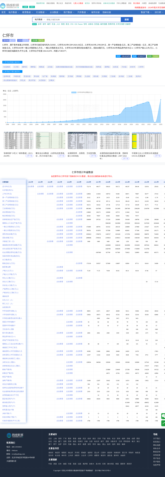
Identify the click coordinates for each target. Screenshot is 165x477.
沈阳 (64, 441)
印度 (69, 464)
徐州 (108, 444)
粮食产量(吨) (7, 369)
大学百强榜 (120, 24)
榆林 (123, 444)
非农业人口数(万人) (9, 285)
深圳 (60, 438)
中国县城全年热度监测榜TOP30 (152, 7)
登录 (32, 7)
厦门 (60, 441)
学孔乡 (22, 80)
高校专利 (68, 3)
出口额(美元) (7, 260)
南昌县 (137, 453)
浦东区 (50, 453)
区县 (53, 24)
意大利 (98, 464)
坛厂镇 (44, 76)
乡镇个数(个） (7, 413)
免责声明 (156, 465)
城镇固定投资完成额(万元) (12, 245)
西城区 (83, 453)
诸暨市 (96, 455)
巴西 (104, 464)
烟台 (99, 444)
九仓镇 (87, 76)
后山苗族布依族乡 (10, 80)
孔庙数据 (161, 3)
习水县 (124, 67)
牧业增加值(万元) (8, 216)
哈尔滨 (96, 441)
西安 (138, 438)
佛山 (74, 444)
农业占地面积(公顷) (9, 384)
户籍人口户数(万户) (9, 274)
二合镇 (129, 76)
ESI (76, 24)
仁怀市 (141, 67)
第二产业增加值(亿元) (10, 201)
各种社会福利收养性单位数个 (13, 388)
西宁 (55, 444)
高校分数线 (50, 3)
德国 (64, 464)
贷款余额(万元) (7, 238)
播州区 (24, 67)
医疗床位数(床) (7, 333)
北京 (50, 438)
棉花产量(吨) (7, 377)
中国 (50, 464)
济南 (128, 438)
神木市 (64, 455)
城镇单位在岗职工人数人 (11, 358)
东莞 (89, 444)
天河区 (77, 453)
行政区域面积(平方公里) (11, 421)
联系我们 (156, 442)
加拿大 (91, 464)
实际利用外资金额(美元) (11, 256)
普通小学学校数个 (9, 322)
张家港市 (117, 453)
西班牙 (129, 464)
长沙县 (57, 455)
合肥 (133, 438)
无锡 (69, 444)
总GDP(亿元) (7, 186)
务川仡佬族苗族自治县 (84, 67)
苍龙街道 (27, 76)
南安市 (103, 455)
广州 (64, 438)
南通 (84, 444)
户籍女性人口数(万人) (10, 293)
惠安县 (109, 455)
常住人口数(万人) (8, 278)
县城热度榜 (152, 3)
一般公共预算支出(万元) (11, 230)
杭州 (89, 438)
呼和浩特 (127, 441)
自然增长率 (6, 307)
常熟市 (131, 453)
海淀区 (57, 453)
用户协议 (156, 458)
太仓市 (83, 455)
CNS (71, 24)
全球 (39, 24)
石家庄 (80, 441)
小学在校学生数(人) (9, 314)
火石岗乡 (42, 80)
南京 (94, 438)
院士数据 (136, 3)
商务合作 (156, 448)
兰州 (120, 441)
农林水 (90, 24)
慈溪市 (109, 453)
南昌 (74, 441)
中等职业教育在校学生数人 (12, 318)
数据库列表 (40, 3)
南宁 (102, 441)
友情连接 (156, 455)
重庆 (69, 438)
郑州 (118, 438)
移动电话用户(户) (8, 402)
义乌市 (70, 455)
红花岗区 (7, 67)
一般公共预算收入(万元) (11, 227)
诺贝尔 (87, 3)
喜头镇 (95, 76)
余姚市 (122, 455)
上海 (55, 438)
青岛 (108, 438)
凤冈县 (98, 67)
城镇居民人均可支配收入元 (12, 351)
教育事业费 (6, 267)
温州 (113, 444)
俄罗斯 (85, 464)
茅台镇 (36, 76)
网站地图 (156, 445)
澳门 (50, 444)
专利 (85, 24)
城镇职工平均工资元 (9, 347)
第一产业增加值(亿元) (10, 197)
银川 (133, 441)
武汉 (84, 438)
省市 (44, 24)
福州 (123, 438)
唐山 (104, 444)
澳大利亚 (110, 464)
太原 (91, 441)
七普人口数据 (78, 3)
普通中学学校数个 (9, 325)
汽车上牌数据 (121, 3)
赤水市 (132, 67)
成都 (79, 438)
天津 (99, 438)
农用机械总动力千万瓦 (10, 395)
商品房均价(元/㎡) (8, 336)
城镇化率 (5, 296)
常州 (94, 444)
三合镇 (112, 76)
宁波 (104, 438)
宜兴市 (50, 455)
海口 (138, 441)
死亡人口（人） (8, 304)
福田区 (90, 453)
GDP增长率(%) (7, 190)
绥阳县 (41, 67)
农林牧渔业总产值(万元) (11, 219)
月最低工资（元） (9, 241)
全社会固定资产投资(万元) (12, 249)
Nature (80, 24)
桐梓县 (33, 67)
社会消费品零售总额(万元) (12, 252)
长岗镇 (53, 76)
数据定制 (156, 452)
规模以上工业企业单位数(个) (12, 344)
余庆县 (115, 67)
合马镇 (121, 76)
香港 (74, 438)
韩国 (117, 464)
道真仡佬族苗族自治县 (64, 67)
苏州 (64, 444)
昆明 (69, 441)
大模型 (144, 3)
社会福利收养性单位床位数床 (13, 391)
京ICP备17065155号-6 (102, 470)
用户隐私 (156, 462)
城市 (49, 24)
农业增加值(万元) (8, 212)
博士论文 (59, 3)
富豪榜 (128, 24)
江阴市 (103, 453)
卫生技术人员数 (8, 329)
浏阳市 (77, 455)
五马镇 (70, 76)
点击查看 (30, 186)
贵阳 (107, 441)
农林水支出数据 (109, 3)
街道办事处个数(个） (10, 417)
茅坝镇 (78, 76)
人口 (58, 24)
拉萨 (60, 444)
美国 (55, 464)
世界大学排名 (96, 3)
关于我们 (156, 438)
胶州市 (116, 455)
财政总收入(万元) (8, 263)
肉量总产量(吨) (7, 373)
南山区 (70, 453)
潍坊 (118, 444)
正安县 (50, 67)
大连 (55, 441)
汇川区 (16, 67)
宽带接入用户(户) (8, 406)
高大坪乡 (32, 80)
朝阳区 (64, 453)
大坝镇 (104, 76)
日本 (60, 464)
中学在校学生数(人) (9, 311)
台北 (50, 441)
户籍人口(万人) (7, 271)
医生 (67, 24)
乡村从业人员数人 (9, 362)
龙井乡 (138, 76)
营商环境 (111, 24)
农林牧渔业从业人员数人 (11, 366)
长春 (86, 441)
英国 (74, 464)
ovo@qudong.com (18, 454)
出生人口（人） (8, 300)
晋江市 (124, 453)
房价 (130, 3)
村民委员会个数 (8, 410)
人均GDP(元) (7, 194)
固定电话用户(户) (8, 399)
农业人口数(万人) (8, 282)
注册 (25, 7)
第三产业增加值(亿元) (10, 205)
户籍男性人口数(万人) (10, 289)
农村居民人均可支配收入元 (12, 355)
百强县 (96, 24)
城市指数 (103, 24)
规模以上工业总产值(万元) (12, 223)
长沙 (113, 438)
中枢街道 (17, 76)
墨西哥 (122, 464)
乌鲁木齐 (113, 441)
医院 (63, 24)
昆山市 (96, 453)
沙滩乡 (51, 80)
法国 (79, 464)
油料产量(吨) (7, 380)
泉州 (79, 444)
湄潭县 (107, 67)
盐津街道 (7, 76)
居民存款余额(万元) (9, 234)
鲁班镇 (61, 76)
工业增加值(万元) (8, 208)
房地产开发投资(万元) (10, 340)
